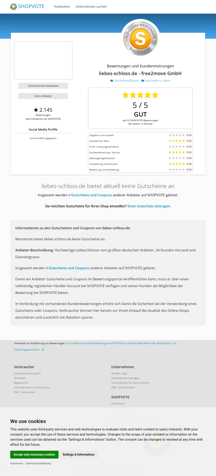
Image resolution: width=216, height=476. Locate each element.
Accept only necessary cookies (34, 454)
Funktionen (62, 6)
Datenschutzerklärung (38, 463)
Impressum (16, 463)
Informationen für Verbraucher (32, 387)
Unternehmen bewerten (43, 86)
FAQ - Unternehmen (123, 387)
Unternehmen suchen (91, 6)
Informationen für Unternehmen (130, 383)
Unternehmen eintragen (125, 378)
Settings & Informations (79, 454)
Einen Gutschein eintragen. (149, 206)
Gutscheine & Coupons (27, 373)
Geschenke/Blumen (125, 80)
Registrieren (21, 383)
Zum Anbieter (43, 96)
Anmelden (20, 378)
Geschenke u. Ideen (156, 80)
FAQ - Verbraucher (25, 392)
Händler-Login (119, 373)
